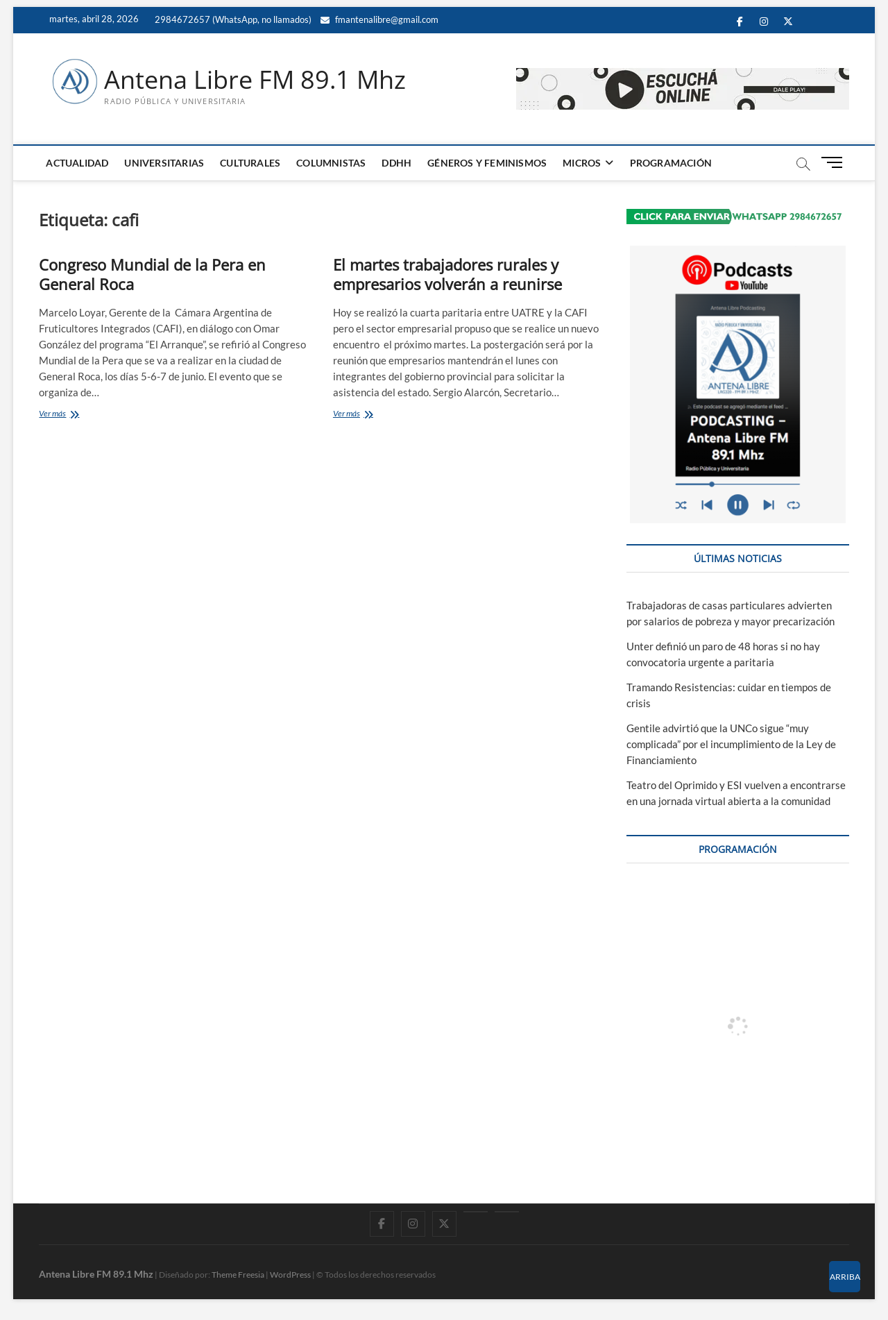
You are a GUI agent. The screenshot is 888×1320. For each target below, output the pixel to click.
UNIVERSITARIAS (164, 163)
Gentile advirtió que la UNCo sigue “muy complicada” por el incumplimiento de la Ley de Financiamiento (731, 744)
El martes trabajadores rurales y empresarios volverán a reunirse (447, 274)
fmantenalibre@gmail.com (379, 19)
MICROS (582, 163)
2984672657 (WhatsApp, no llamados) (232, 19)
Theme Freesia (238, 1274)
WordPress (290, 1274)
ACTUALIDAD (77, 163)
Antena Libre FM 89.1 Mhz (255, 80)
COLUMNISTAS (331, 163)
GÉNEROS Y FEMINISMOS (487, 163)
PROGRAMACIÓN (671, 163)
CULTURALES (250, 163)
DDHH (396, 163)
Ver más (68, 414)
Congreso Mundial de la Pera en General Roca (152, 274)
